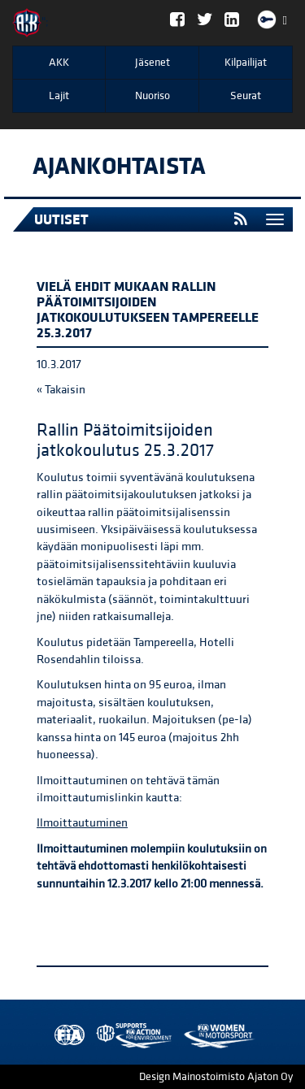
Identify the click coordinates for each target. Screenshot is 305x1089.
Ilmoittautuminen (82, 823)
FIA (66, 1035)
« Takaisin (61, 389)
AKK (59, 62)
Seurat (245, 96)
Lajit (59, 96)
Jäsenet (152, 62)
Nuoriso (152, 96)
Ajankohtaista (119, 166)
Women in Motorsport (130, 1035)
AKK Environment (98, 1035)
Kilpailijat (245, 62)
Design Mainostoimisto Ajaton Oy (216, 1076)
